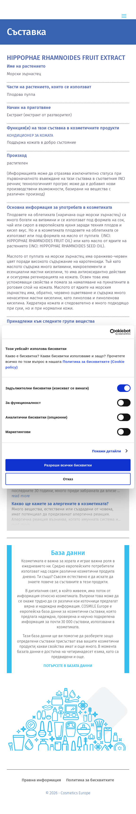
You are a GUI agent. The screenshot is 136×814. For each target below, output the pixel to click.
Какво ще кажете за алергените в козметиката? (60, 503)
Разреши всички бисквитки (68, 465)
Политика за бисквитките (90, 781)
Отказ (68, 479)
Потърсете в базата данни (67, 665)
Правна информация (41, 781)
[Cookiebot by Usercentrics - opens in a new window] (110, 332)
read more (21, 495)
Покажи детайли (106, 451)
